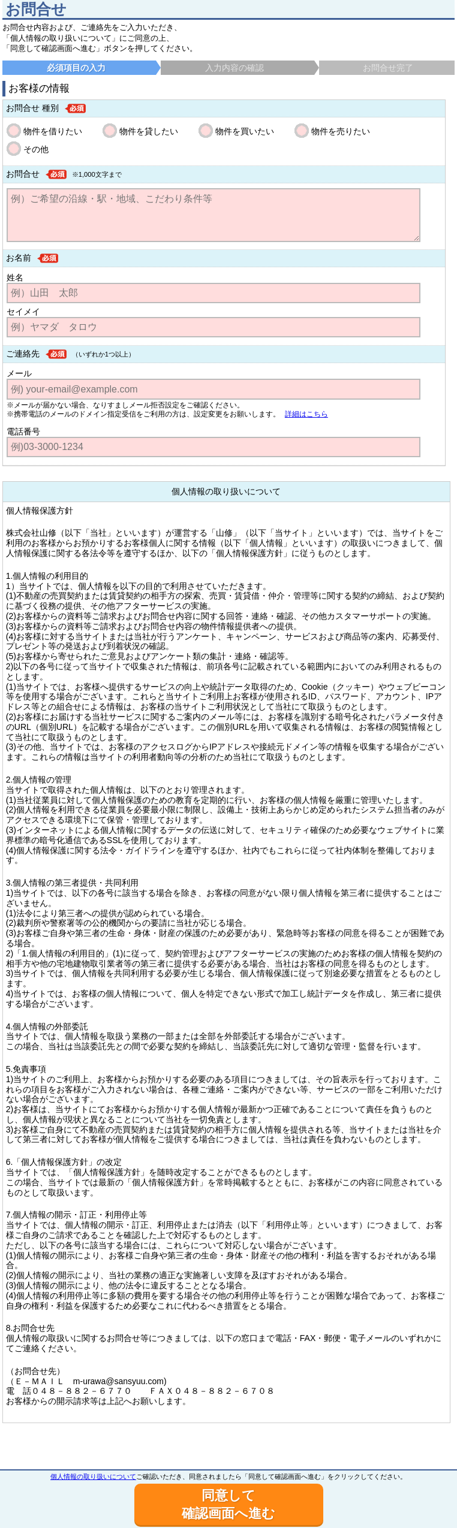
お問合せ (23, 174)
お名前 (18, 257)
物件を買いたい (244, 131)
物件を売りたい (340, 131)
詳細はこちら (306, 414)
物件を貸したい (148, 131)
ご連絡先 (23, 353)
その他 (36, 149)
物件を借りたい (52, 131)
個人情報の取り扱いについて (93, 1476)
